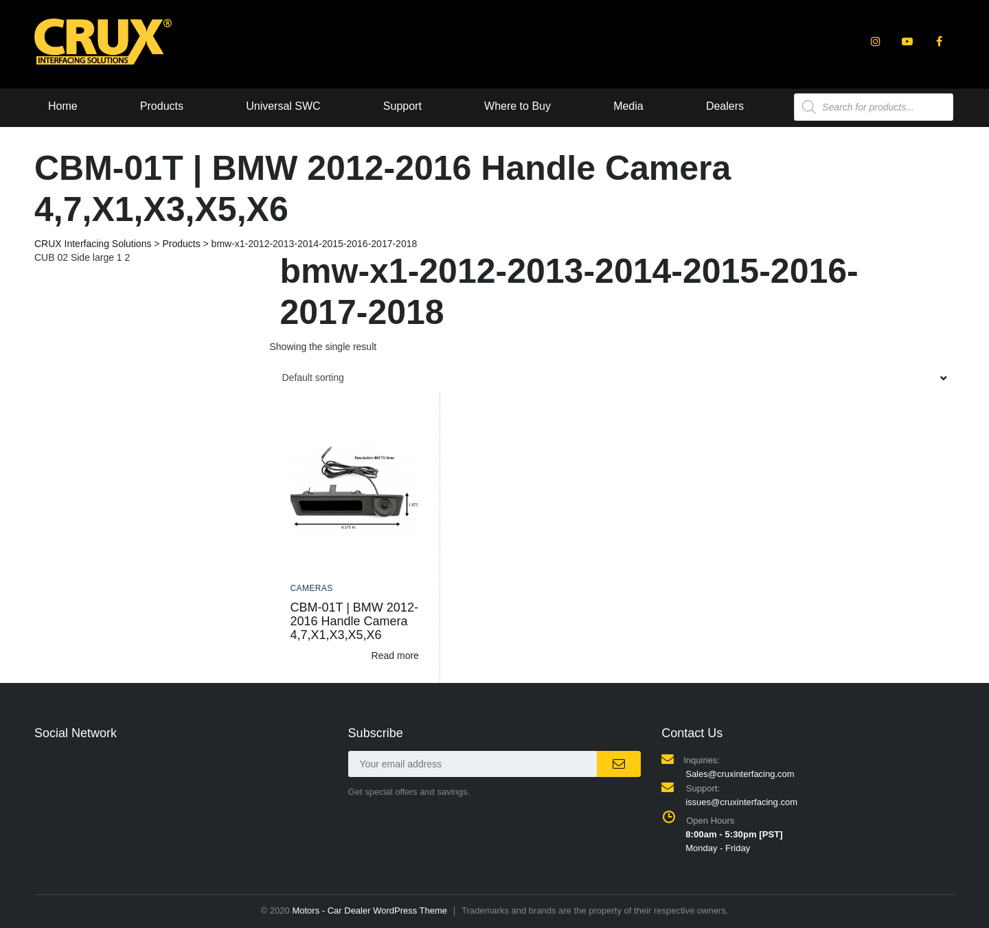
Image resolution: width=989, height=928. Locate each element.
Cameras (312, 588)
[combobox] (612, 377)
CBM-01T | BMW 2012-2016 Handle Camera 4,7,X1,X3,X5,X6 (354, 621)
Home (63, 106)
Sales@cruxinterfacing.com (739, 774)
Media (630, 106)
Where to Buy (519, 106)
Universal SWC (284, 106)
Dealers (727, 106)
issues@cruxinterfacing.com (741, 802)
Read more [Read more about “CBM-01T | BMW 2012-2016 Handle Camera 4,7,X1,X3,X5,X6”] (395, 655)
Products (161, 106)
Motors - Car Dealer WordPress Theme (369, 910)
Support (403, 106)
